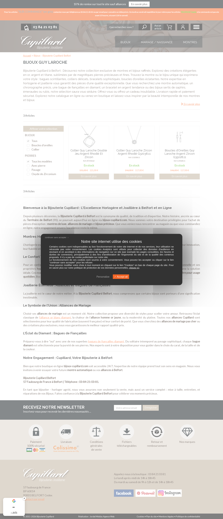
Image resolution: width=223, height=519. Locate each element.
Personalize (103, 276)
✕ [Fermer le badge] (24, 498)
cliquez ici (134, 267)
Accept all (121, 276)
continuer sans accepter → (57, 237)
